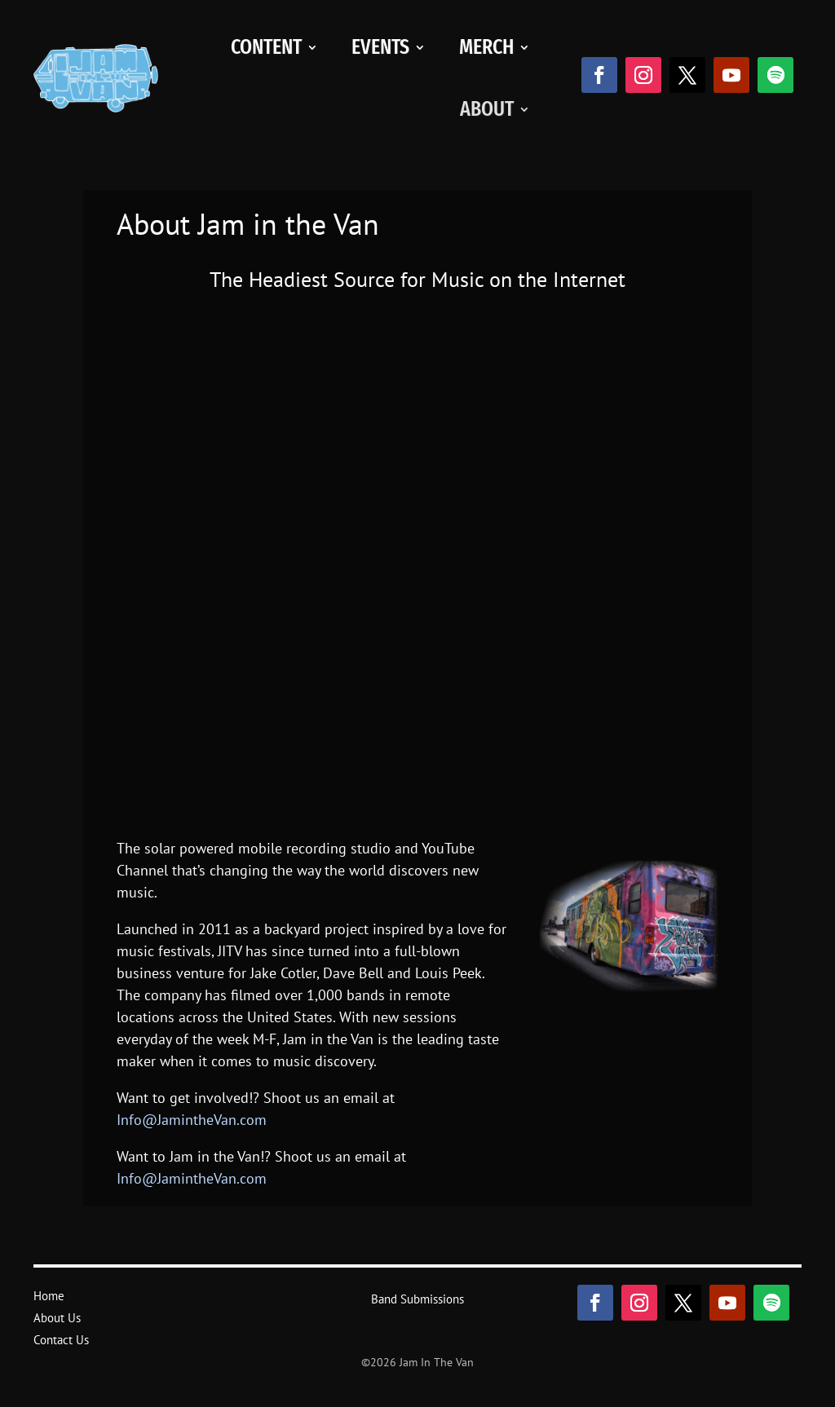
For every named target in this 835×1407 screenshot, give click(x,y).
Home (48, 1295)
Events (380, 47)
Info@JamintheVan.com (192, 1119)
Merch (486, 47)
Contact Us (61, 1339)
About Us (57, 1317)
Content (266, 47)
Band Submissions (417, 1299)
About (487, 108)
